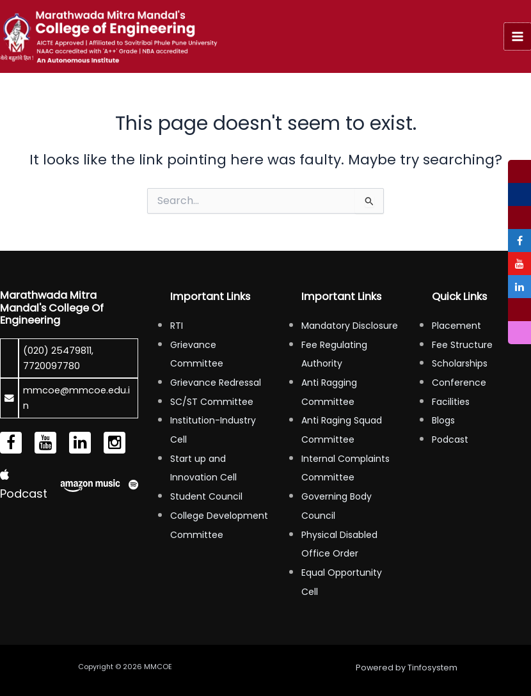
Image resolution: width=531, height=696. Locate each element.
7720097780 (51, 366)
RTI (176, 325)
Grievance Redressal (215, 382)
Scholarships (459, 363)
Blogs (443, 420)
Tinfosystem (432, 667)
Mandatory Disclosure (349, 325)
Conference (459, 382)
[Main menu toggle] (517, 36)
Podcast (450, 439)
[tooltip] (519, 171)
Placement (456, 325)
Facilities (451, 401)
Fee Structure (462, 344)
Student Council (206, 496)
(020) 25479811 (57, 350)
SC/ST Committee (211, 401)
